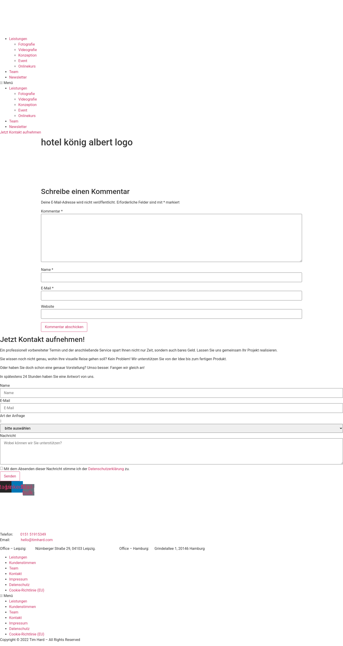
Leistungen (18, 39)
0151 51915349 (33, 534)
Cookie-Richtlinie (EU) (26, 590)
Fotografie (26, 44)
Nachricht (8, 436)
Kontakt (15, 574)
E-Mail (47, 288)
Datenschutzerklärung (106, 469)
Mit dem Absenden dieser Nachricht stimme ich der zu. (67, 469)
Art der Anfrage (12, 416)
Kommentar (52, 211)
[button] (171, 83)
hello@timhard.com (37, 540)
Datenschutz (19, 585)
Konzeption (27, 55)
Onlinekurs (27, 66)
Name (47, 270)
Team (13, 72)
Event (22, 61)
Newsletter (18, 77)
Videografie (27, 50)
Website (47, 306)
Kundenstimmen (22, 563)
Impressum (18, 579)
